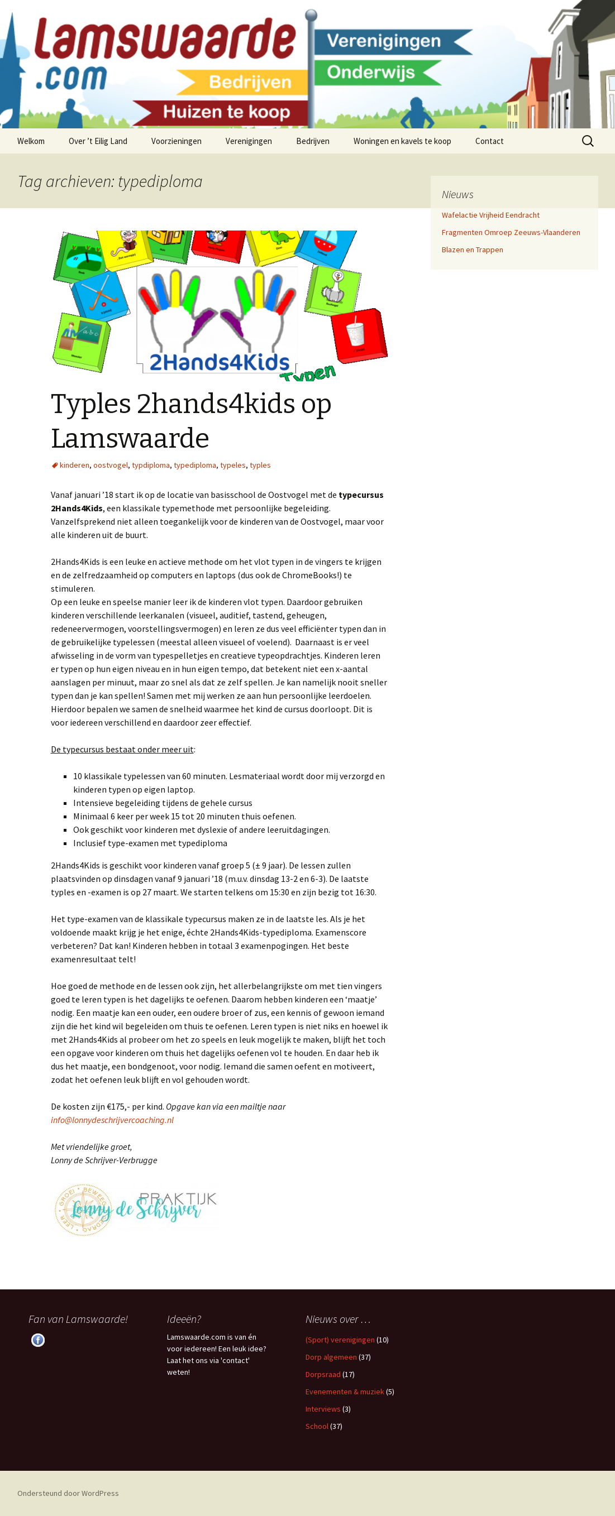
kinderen (74, 465)
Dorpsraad (323, 1374)
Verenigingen (249, 141)
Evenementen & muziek (345, 1392)
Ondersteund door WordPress (68, 1493)
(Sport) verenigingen (340, 1340)
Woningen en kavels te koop (402, 141)
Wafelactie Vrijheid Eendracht (491, 215)
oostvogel (110, 465)
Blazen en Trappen (472, 249)
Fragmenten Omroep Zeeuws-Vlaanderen (511, 232)
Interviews (323, 1409)
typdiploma (151, 465)
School (317, 1426)
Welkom (31, 141)
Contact (489, 141)
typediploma (195, 465)
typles (260, 465)
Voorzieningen (176, 141)
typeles (233, 465)
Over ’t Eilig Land (98, 141)
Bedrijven (313, 141)
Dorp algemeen (331, 1357)
